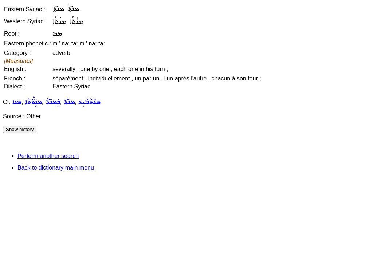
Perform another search (48, 156)
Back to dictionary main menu (55, 167)
